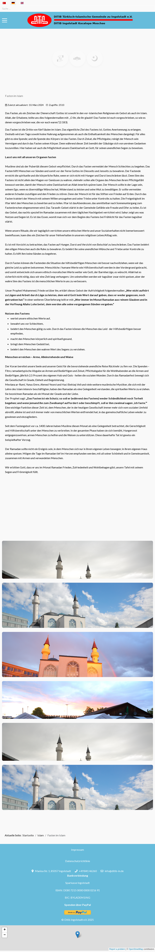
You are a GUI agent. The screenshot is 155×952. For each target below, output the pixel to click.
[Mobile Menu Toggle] (4, 20)
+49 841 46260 (88, 871)
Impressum (77, 849)
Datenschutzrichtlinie (77, 861)
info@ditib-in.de (114, 871)
